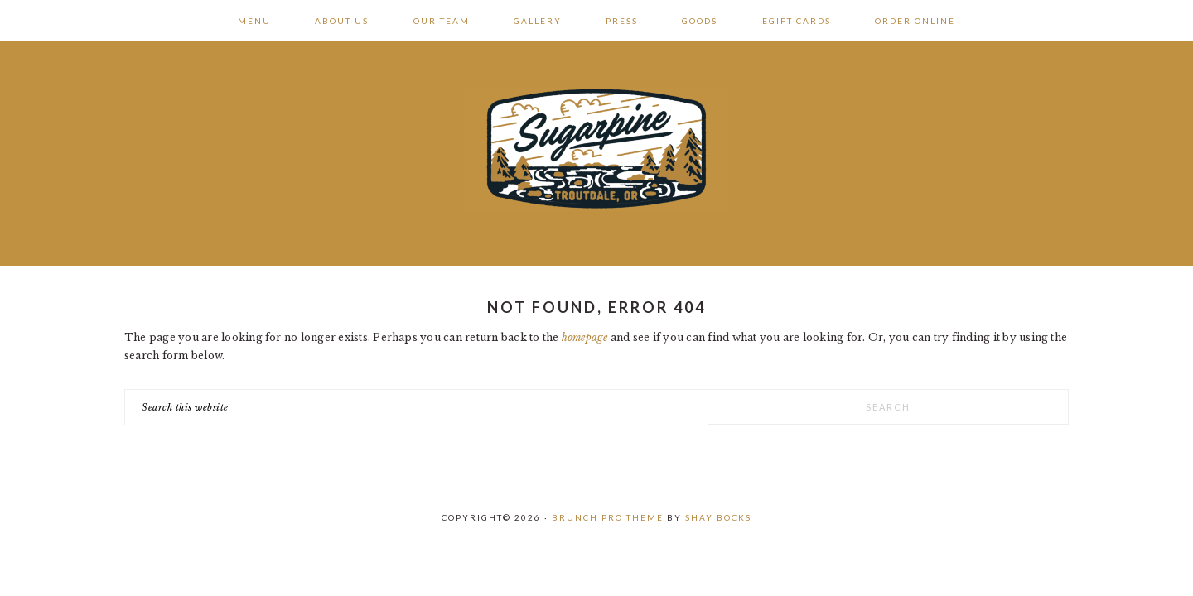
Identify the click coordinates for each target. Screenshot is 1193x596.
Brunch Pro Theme (608, 517)
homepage (585, 337)
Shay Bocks (718, 517)
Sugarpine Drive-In (596, 149)
